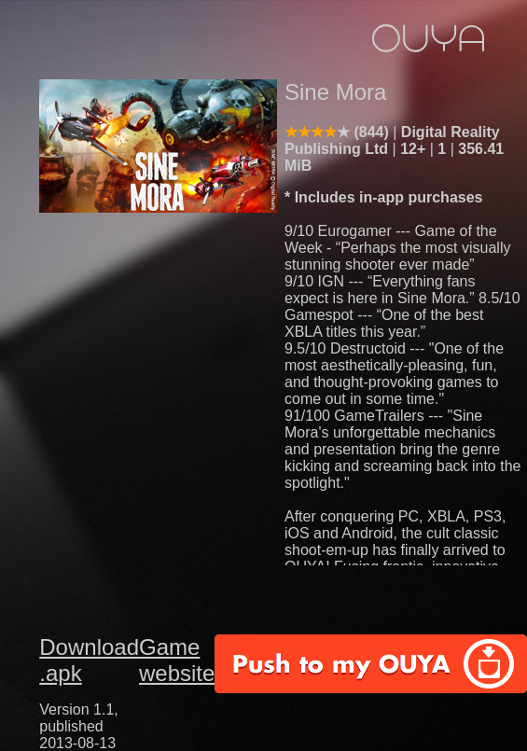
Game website (177, 660)
